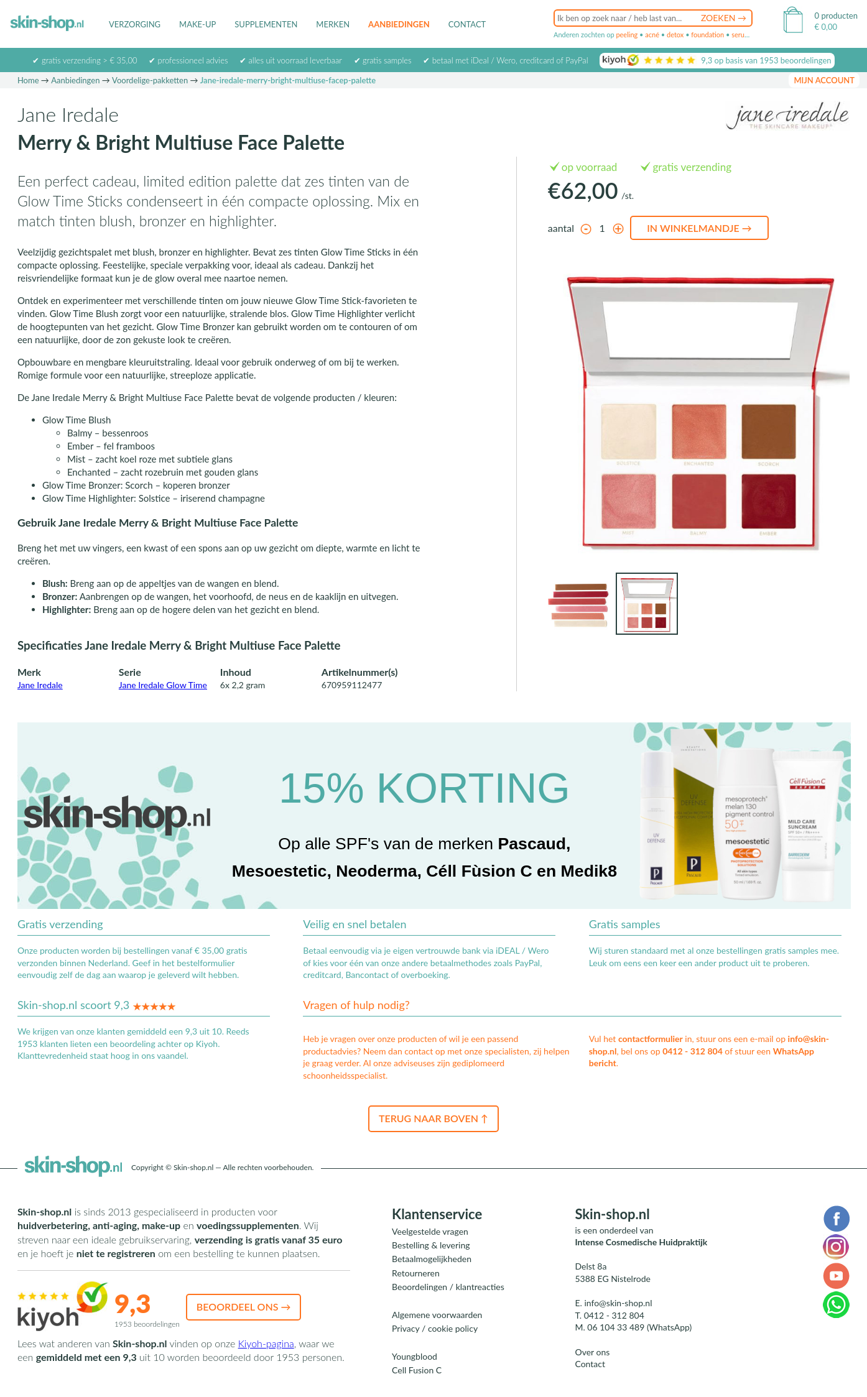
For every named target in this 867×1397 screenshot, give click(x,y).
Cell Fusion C (417, 1370)
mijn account (824, 80)
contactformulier (650, 1038)
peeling (627, 34)
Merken (333, 24)
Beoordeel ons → (244, 1306)
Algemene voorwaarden (437, 1314)
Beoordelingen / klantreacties (448, 1286)
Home (28, 80)
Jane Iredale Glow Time (163, 685)
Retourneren (416, 1273)
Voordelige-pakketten (150, 80)
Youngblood (414, 1356)
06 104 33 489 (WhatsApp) (639, 1327)
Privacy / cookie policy (435, 1328)
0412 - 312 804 (692, 1051)
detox (675, 34)
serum (740, 34)
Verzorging (134, 24)
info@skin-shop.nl (618, 1303)
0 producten (836, 16)
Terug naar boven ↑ (433, 1118)
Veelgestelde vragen (430, 1231)
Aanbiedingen (399, 24)
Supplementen (265, 24)
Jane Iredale (40, 685)
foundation (707, 34)
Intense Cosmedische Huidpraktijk (641, 1242)
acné (652, 34)
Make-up (197, 24)
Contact (467, 24)
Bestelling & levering (431, 1245)
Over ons (592, 1352)
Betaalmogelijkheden (431, 1258)
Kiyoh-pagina (266, 1343)
